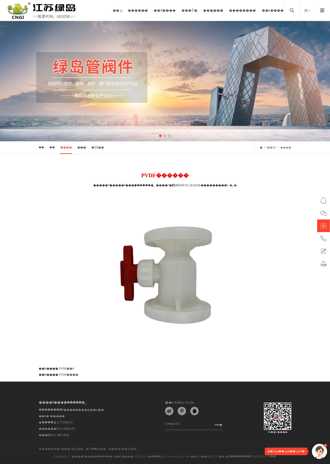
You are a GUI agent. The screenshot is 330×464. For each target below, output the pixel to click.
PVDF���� (69, 374)
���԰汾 (306, 10)
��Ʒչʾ (272, 147)
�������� (242, 10)
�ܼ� (52, 147)
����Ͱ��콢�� (122, 449)
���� (66, 147)
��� (81, 147)
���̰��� (213, 10)
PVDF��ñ (66, 368)
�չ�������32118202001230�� (250, 456)
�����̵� (138, 10)
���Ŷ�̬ (189, 10)
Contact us (172, 424)
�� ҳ (117, 10)
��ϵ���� (273, 10)
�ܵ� (41, 147)
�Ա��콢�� (96, 449)
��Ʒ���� (165, 10)
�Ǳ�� (97, 147)
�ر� (233, 185)
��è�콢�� (73, 449)
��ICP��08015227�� (207, 456)
